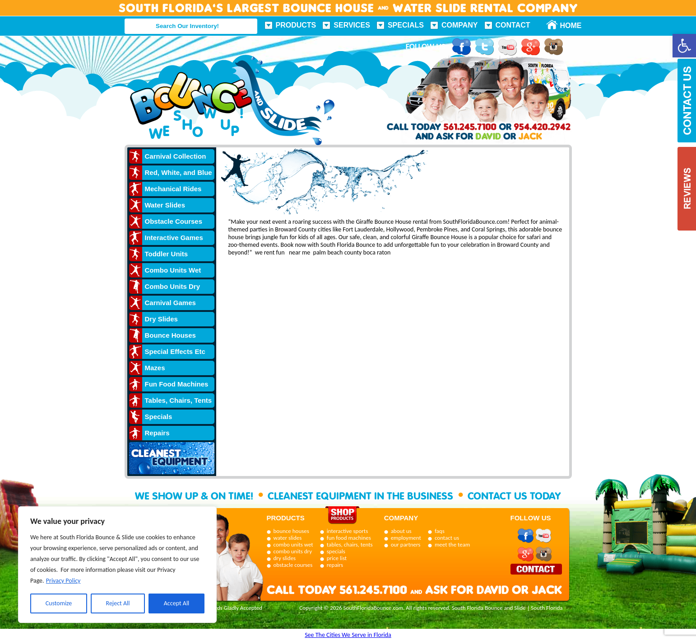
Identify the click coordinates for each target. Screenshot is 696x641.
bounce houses (291, 531)
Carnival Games (170, 302)
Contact (513, 25)
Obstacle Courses (174, 221)
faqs (440, 531)
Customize (59, 603)
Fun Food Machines (177, 384)
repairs (335, 564)
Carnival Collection (175, 156)
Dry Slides (161, 319)
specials (336, 551)
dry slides (285, 558)
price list (337, 558)
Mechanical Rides (173, 189)
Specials (406, 25)
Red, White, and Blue (178, 172)
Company (459, 25)
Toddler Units (166, 254)
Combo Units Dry (172, 286)
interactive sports (347, 531)
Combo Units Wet (173, 270)
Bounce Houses (170, 335)
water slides (288, 537)
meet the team (452, 544)
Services (352, 25)
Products (296, 25)
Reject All (118, 603)
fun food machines (349, 537)
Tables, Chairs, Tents (178, 400)
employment (406, 537)
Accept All (177, 603)
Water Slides (165, 205)
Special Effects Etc (175, 351)
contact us (447, 537)
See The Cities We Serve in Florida (348, 635)
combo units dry (293, 551)
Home (566, 25)
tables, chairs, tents (350, 544)
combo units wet (293, 544)
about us (401, 531)
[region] (117, 564)
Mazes (155, 368)
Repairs (157, 433)
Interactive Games (174, 237)
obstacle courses (293, 564)
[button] (684, 45)
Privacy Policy (63, 580)
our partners (406, 544)
